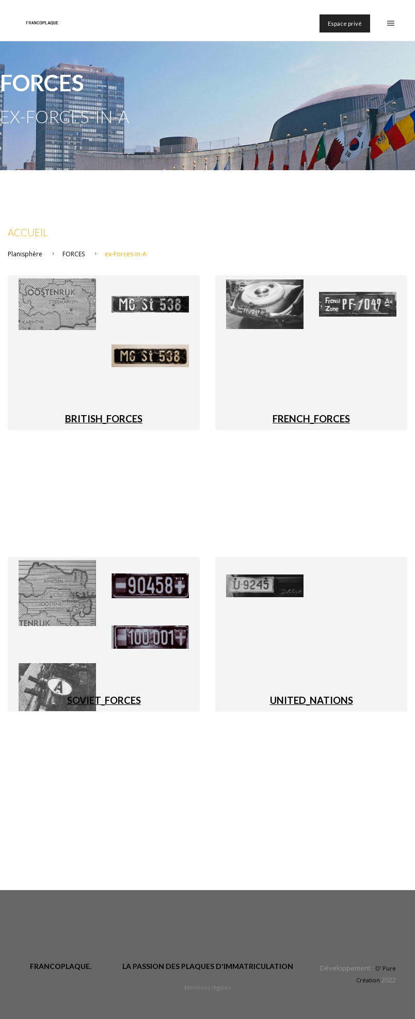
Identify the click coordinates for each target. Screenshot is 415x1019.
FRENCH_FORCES (311, 418)
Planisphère (25, 254)
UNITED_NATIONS (311, 700)
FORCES (73, 254)
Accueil (28, 232)
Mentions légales (207, 987)
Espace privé (345, 23)
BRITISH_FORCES (103, 418)
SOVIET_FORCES (104, 700)
